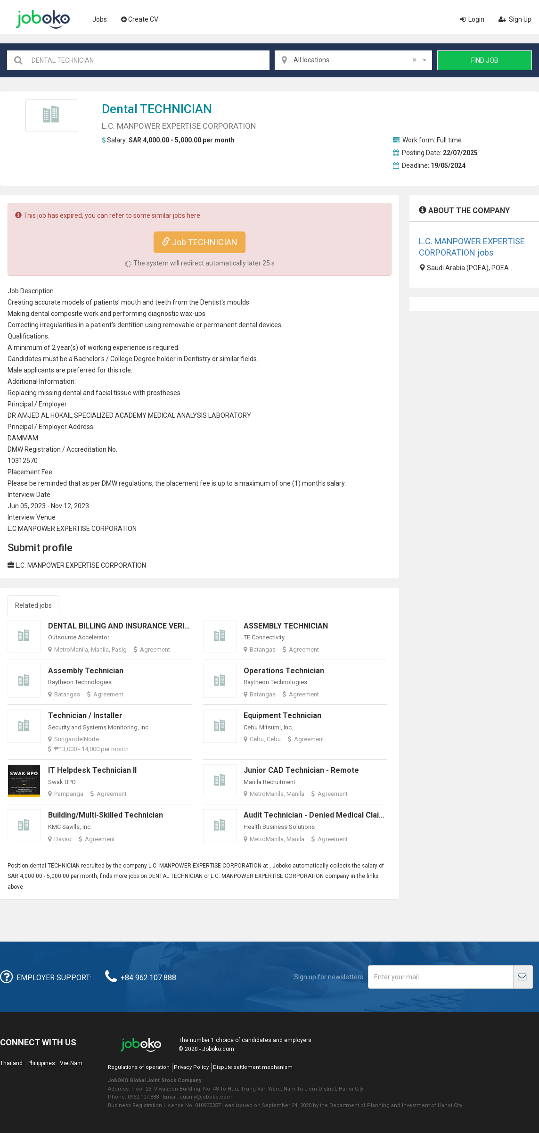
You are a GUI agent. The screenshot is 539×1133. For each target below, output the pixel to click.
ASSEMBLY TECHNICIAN (286, 625)
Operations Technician (284, 670)
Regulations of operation (139, 1067)
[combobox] (353, 60)
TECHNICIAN (176, 109)
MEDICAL (161, 415)
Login (472, 19)
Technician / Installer (85, 715)
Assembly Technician (85, 670)
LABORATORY (229, 415)
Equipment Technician (282, 715)
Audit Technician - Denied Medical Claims (317, 814)
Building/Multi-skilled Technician (105, 814)
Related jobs (33, 605)
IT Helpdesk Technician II (92, 770)
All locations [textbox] (355, 60)
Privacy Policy (191, 1067)
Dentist (194, 359)
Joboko (43, 19)
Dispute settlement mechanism (253, 1067)
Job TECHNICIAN (199, 242)
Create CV (139, 19)
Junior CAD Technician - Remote (301, 770)
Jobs (99, 19)
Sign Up (514, 19)
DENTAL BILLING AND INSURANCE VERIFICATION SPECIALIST (155, 625)
